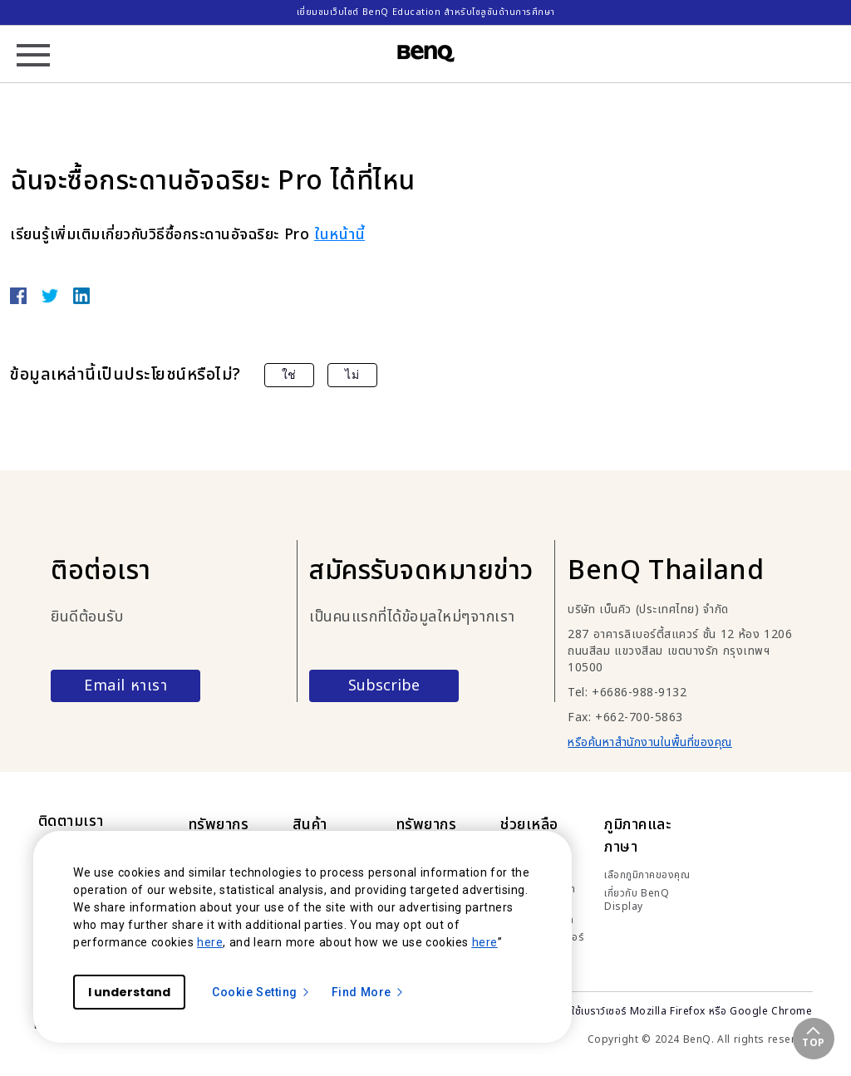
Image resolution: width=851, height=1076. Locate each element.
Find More (368, 992)
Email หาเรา (125, 686)
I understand (129, 992)
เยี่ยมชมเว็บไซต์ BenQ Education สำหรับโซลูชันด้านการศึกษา (426, 12)
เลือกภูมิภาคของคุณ (647, 874)
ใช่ (289, 374)
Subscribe (384, 686)
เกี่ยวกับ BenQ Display (636, 900)
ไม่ (352, 374)
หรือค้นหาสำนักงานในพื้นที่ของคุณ (650, 742)
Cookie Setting (261, 992)
